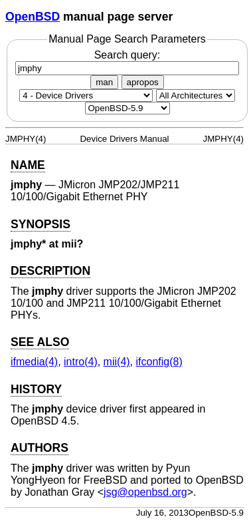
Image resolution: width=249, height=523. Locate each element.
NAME (28, 165)
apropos (143, 82)
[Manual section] (86, 95)
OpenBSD (32, 16)
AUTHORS (39, 447)
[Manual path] (127, 108)
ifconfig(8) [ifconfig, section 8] (159, 361)
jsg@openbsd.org (145, 492)
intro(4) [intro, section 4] (81, 361)
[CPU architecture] (195, 95)
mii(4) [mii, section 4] (117, 361)
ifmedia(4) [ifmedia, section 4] (34, 361)
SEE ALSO (40, 342)
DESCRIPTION (50, 270)
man (104, 82)
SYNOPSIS (40, 224)
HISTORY (36, 389)
